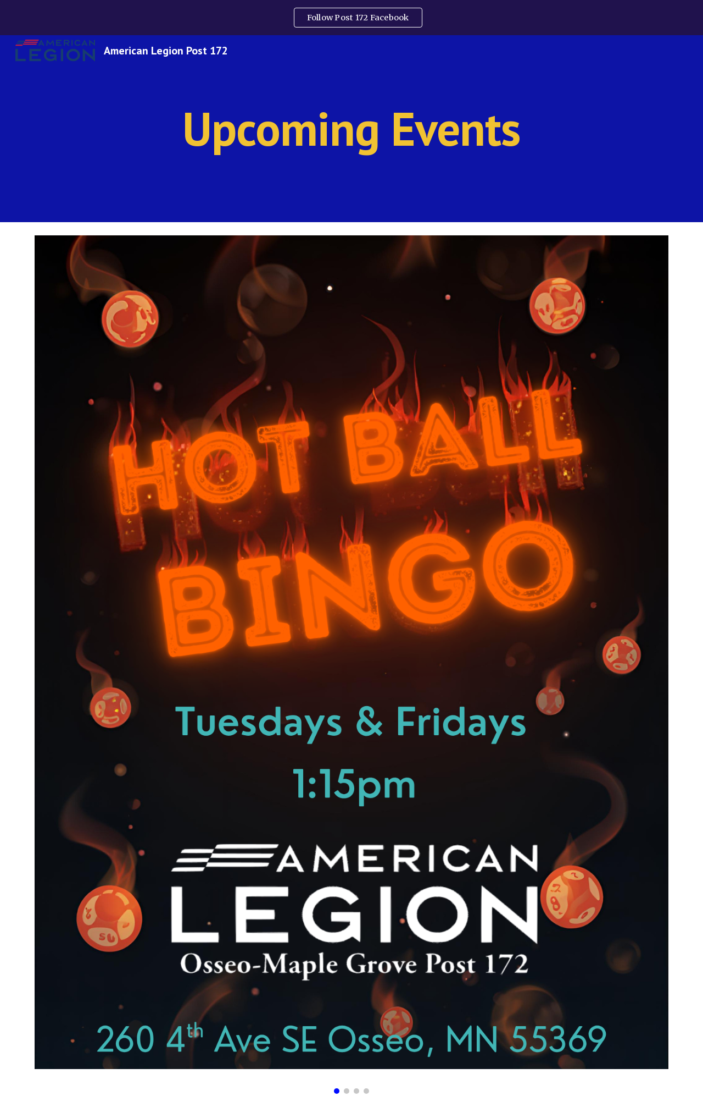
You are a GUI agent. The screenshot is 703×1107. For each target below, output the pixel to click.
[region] (351, 17)
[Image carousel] (351, 664)
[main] (351, 128)
